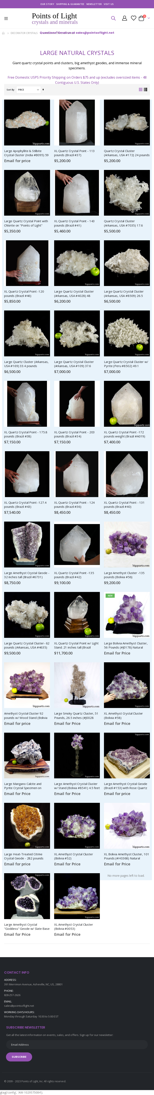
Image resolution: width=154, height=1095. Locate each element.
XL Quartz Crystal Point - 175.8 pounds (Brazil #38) (25, 434)
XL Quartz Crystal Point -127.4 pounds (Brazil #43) (25, 504)
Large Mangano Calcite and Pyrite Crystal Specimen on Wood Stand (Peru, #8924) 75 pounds (25, 786)
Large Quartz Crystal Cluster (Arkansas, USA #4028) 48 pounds (74, 293)
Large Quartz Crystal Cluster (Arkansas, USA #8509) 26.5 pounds (124, 293)
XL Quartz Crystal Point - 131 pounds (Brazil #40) (124, 504)
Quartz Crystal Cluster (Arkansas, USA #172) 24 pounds (127, 153)
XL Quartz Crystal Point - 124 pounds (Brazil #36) (74, 504)
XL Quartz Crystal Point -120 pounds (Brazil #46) (24, 293)
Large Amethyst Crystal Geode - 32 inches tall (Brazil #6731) (26, 575)
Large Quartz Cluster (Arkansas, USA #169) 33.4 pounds (26, 364)
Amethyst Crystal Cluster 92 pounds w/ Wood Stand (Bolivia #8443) (25, 715)
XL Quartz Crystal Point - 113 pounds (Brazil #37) (74, 153)
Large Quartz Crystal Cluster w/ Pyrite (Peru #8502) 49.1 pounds (126, 364)
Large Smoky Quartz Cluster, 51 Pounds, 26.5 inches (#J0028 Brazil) (76, 715)
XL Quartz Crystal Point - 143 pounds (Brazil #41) (74, 223)
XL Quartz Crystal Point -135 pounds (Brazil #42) (74, 575)
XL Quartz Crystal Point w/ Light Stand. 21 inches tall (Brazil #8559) (76, 645)
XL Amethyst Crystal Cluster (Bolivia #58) (123, 715)
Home (3, 33)
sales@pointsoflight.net (19, 1006)
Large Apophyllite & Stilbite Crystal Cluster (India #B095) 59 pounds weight (26, 153)
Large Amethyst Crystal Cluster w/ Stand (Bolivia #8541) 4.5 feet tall (77, 786)
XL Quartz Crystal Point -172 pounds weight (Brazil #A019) (124, 434)
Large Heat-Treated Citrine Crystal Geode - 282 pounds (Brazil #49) (23, 856)
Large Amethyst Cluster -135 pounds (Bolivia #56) (124, 575)
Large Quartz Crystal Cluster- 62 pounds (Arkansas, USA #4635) (26, 645)
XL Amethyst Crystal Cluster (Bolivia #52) (73, 856)
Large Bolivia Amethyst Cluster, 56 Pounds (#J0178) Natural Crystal (125, 645)
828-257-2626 (12, 995)
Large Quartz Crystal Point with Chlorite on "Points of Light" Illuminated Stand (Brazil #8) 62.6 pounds (27, 223)
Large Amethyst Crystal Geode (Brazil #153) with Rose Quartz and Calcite (125, 786)
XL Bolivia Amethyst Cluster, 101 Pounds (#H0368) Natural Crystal (126, 856)
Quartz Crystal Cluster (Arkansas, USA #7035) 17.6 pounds (123, 223)
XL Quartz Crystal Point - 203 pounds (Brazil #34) (74, 434)
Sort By (10, 89)
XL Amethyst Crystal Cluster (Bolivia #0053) (73, 926)
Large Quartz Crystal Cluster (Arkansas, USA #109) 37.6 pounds (74, 364)
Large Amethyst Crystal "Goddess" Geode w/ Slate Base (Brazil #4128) (27, 926)
